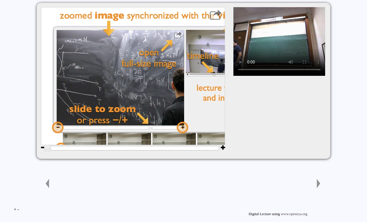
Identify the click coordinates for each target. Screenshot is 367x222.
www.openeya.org (294, 214)
